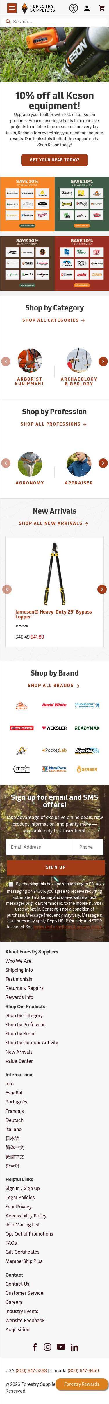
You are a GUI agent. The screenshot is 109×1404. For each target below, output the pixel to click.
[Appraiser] (79, 472)
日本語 (12, 1138)
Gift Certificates (23, 1252)
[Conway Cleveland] (22, 769)
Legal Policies (20, 1198)
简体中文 (15, 1147)
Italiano (14, 1129)
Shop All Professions (54, 424)
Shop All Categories (53, 320)
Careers (14, 1302)
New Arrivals (19, 1052)
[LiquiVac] (87, 750)
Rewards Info (19, 997)
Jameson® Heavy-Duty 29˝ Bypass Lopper (53, 615)
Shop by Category (24, 1016)
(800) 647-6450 (83, 1371)
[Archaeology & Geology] (79, 371)
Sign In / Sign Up (23, 1189)
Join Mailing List (23, 1225)
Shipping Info (19, 970)
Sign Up (56, 868)
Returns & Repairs (25, 988)
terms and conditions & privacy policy (67, 927)
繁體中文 (15, 1157)
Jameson (21, 626)
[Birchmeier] (22, 728)
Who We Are (18, 961)
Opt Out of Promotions (29, 1234)
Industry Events (22, 1312)
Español (14, 1093)
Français (15, 1111)
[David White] (54, 705)
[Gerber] (87, 769)
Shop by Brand (21, 1034)
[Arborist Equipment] (30, 371)
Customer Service (24, 1293)
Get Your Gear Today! (54, 160)
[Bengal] (22, 750)
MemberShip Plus (24, 1261)
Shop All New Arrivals (54, 523)
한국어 (12, 1166)
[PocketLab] (54, 750)
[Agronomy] (30, 472)
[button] (6, 361)
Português (16, 1102)
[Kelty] (22, 705)
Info (10, 1084)
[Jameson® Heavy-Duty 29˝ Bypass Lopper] (55, 592)
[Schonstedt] (87, 705)
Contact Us (17, 1284)
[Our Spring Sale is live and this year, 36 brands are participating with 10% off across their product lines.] (27, 204)
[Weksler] (54, 728)
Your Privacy (19, 1207)
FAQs (11, 1243)
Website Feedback (25, 1321)
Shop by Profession (26, 1025)
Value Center (19, 1061)
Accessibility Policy (26, 1216)
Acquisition (17, 1330)
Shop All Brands (54, 685)
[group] (30, 371)
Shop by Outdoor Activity (32, 1043)
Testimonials (19, 979)
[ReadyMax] (87, 728)
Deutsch (15, 1120)
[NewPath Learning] (54, 769)
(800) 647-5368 (31, 1371)
